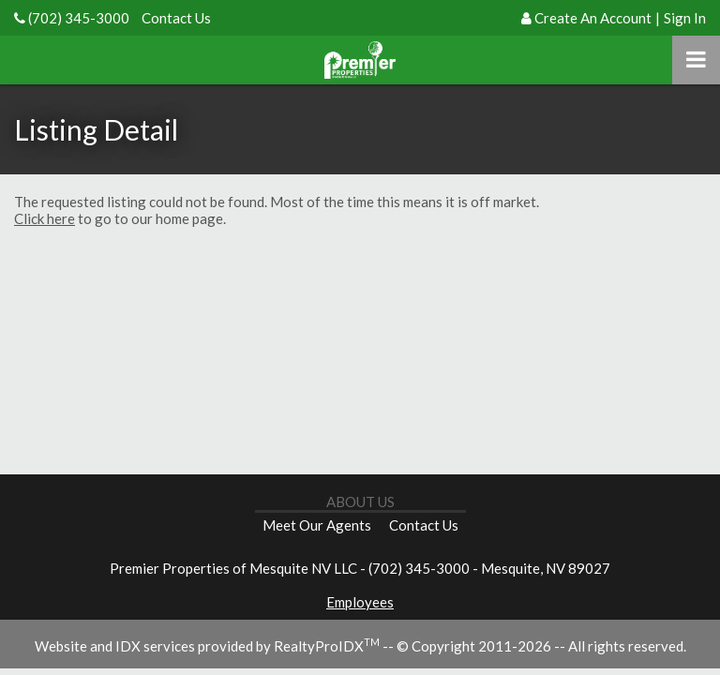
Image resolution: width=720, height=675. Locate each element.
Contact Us (176, 17)
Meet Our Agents (316, 525)
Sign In (685, 17)
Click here (44, 218)
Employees (360, 601)
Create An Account (593, 17)
